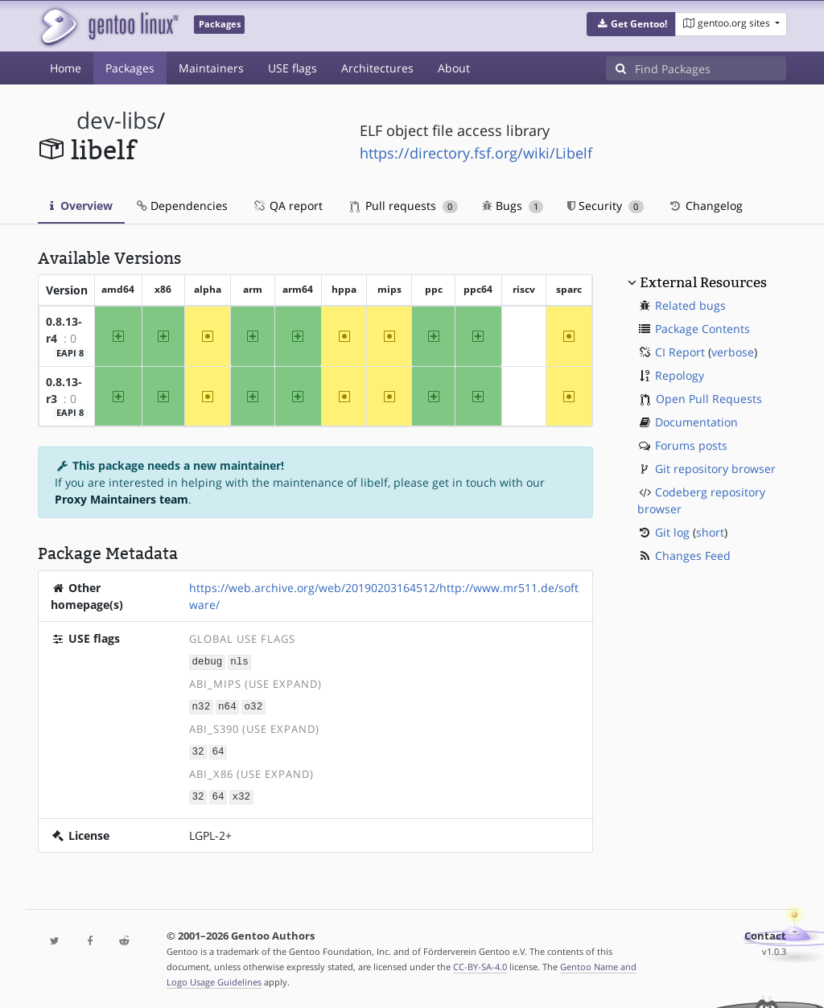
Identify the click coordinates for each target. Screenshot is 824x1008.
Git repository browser (715, 468)
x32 (241, 793)
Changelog (705, 205)
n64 (227, 705)
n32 (201, 705)
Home (65, 68)
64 (218, 749)
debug (207, 661)
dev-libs (116, 120)
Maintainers (211, 68)
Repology (679, 375)
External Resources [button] (703, 282)
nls (239, 661)
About (454, 68)
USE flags (292, 68)
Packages (129, 68)
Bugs (513, 205)
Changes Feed (693, 555)
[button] (631, 24)
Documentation (696, 422)
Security (605, 205)
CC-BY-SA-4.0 (480, 963)
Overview (81, 205)
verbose (732, 352)
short (710, 532)
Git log (672, 532)
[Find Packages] (710, 68)
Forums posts (691, 445)
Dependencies (182, 205)
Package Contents (702, 328)
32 (198, 749)
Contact (765, 933)
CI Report (680, 352)
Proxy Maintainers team (121, 499)
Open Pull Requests (709, 398)
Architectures (377, 68)
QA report (287, 205)
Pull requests (404, 205)
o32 (254, 705)
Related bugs (690, 305)
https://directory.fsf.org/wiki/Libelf (476, 153)
